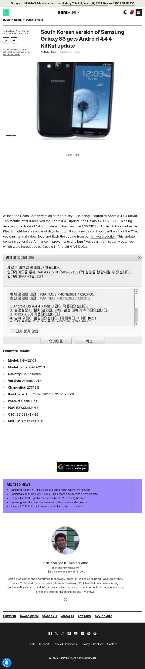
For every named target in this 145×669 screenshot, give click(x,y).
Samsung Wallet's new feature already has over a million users (49, 502)
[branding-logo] (65, 13)
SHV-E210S (111, 221)
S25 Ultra (102, 3)
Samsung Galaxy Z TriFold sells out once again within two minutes (50, 489)
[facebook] (50, 633)
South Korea (103, 616)
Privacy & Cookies (92, 644)
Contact (112, 644)
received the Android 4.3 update (56, 221)
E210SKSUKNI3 (29, 616)
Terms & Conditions (65, 644)
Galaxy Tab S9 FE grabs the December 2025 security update (48, 498)
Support (44, 644)
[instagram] (62, 633)
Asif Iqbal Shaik (48, 52)
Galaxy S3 (67, 616)
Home (6, 20)
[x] (56, 633)
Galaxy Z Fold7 (72, 3)
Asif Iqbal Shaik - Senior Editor (65, 563)
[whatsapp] (88, 633)
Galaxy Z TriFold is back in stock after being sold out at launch (48, 506)
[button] (6, 12)
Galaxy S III (49, 616)
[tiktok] (69, 633)
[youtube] (76, 633)
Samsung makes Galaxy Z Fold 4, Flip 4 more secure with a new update (54, 493)
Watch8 (88, 3)
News (18, 20)
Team (31, 644)
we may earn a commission (17, 53)
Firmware (9, 616)
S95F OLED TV (124, 3)
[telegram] (83, 633)
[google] (94, 633)
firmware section (102, 236)
